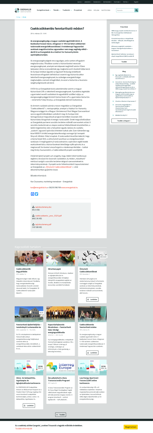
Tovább (62, 414)
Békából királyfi (121, 115)
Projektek (78, 10)
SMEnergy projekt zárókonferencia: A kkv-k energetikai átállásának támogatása (124, 33)
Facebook (97, 2)
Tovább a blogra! (124, 121)
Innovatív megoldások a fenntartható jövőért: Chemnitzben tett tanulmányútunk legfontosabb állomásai (125, 108)
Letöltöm (93, 299)
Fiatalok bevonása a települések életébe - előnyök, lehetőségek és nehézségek (122, 40)
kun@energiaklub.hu (40, 187)
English (136, 2)
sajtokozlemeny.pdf (43, 224)
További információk (23, 428)
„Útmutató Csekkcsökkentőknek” (59, 166)
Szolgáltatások (43, 10)
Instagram (107, 2)
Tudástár (66, 10)
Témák (56, 10)
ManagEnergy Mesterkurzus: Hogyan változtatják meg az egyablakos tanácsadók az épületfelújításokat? (125, 94)
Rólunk (96, 10)
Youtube (117, 2)
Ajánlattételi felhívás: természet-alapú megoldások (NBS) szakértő (122, 55)
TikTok (126, 2)
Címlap (18, 17)
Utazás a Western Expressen (125, 101)
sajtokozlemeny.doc (43, 207)
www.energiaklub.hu (69, 187)
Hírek (90, 10)
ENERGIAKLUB (23, 10)
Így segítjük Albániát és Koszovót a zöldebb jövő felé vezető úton (125, 76)
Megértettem (130, 426)
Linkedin (87, 2)
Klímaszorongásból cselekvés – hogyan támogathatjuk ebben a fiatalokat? (122, 48)
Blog (80, 2)
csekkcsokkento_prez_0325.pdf (48, 215)
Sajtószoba (105, 10)
